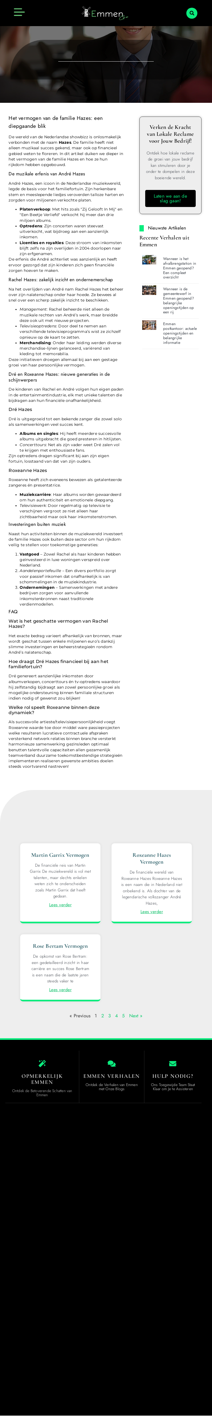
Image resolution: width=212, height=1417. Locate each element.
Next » (135, 1015)
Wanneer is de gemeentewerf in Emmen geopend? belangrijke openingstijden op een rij (178, 300)
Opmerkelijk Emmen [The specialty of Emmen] (42, 1080)
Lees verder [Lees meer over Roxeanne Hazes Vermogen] (152, 911)
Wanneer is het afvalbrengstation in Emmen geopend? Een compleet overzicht (179, 268)
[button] (191, 13)
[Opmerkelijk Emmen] (42, 1064)
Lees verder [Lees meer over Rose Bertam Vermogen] (60, 990)
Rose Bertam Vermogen (60, 946)
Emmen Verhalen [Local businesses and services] (111, 1077)
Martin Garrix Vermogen (60, 855)
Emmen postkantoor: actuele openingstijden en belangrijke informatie (180, 333)
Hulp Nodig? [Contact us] (173, 1077)
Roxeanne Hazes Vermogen (151, 858)
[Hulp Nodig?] (173, 1064)
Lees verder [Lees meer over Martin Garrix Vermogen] (60, 905)
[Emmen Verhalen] (112, 1064)
